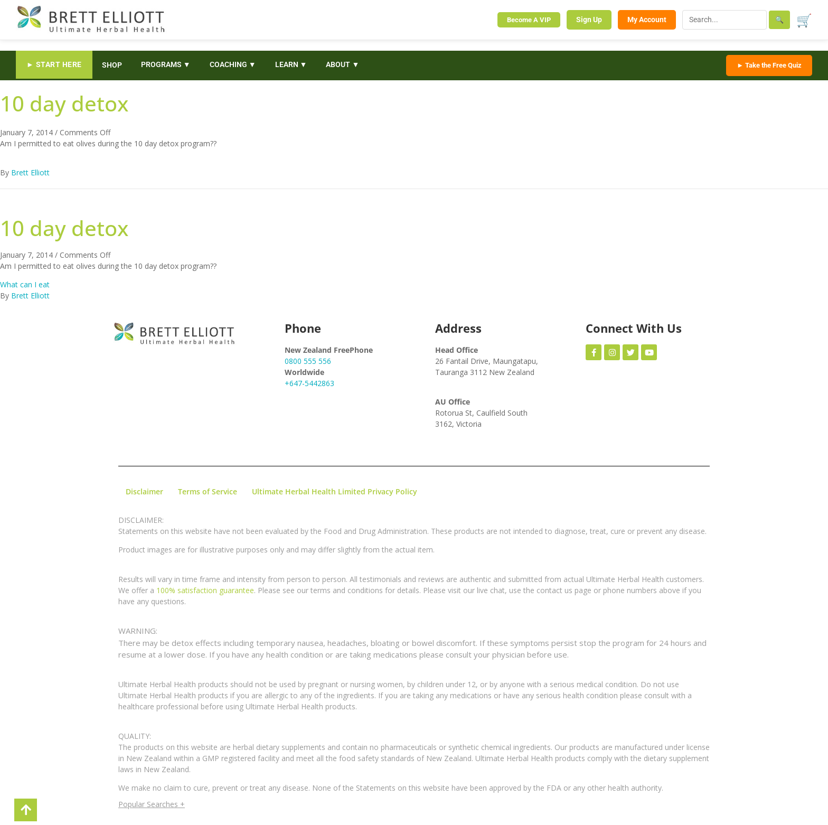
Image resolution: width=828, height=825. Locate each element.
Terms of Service (207, 491)
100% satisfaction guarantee (205, 590)
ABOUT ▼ (342, 64)
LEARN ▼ (291, 64)
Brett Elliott (30, 172)
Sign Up (589, 19)
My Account (646, 19)
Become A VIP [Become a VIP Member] (529, 20)
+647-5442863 (309, 383)
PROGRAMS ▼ (166, 64)
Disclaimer (144, 491)
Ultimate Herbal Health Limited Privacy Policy (334, 491)
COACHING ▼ (233, 64)
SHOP (112, 65)
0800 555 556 (308, 361)
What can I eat (25, 284)
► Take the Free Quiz (769, 65)
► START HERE (54, 64)
